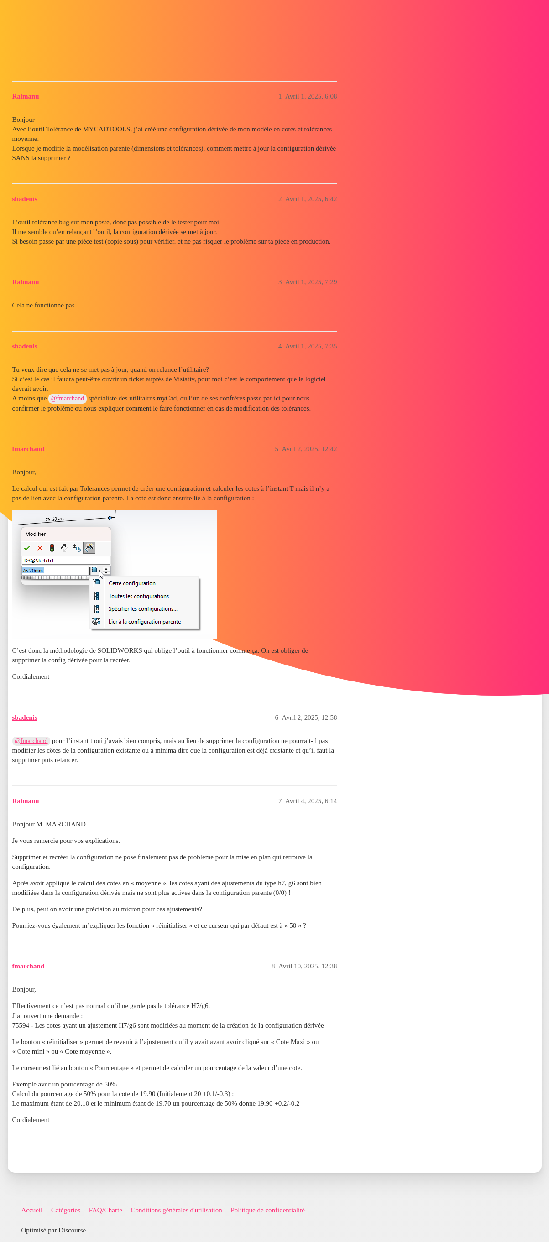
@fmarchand (67, 398)
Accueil (32, 1210)
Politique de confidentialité (268, 1210)
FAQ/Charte (105, 1210)
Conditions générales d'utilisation (176, 1210)
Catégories (65, 1210)
